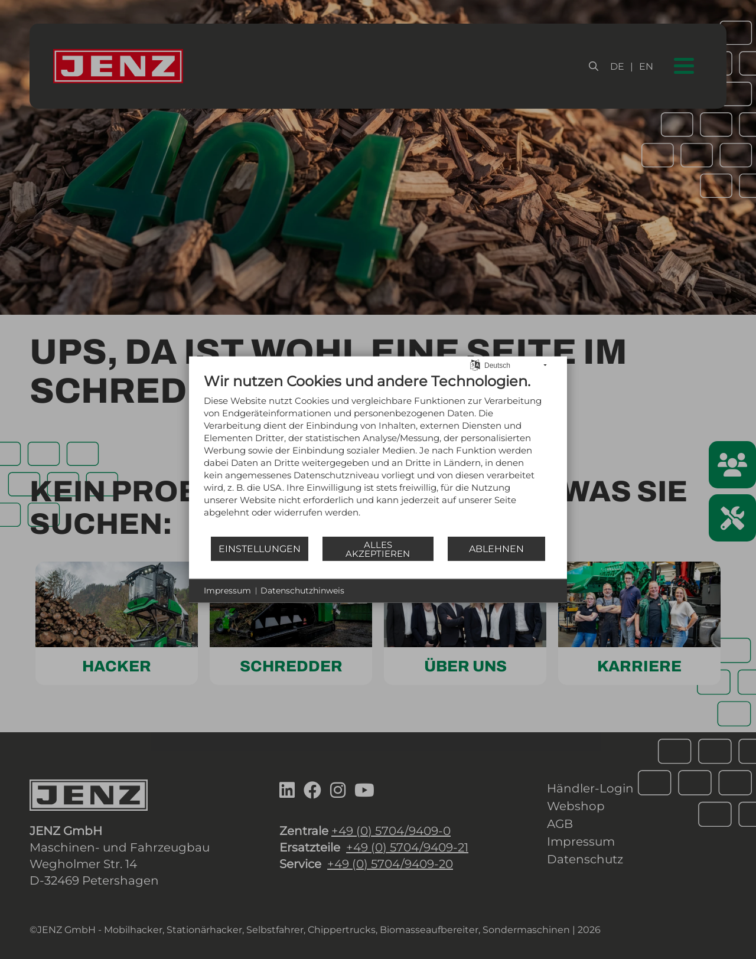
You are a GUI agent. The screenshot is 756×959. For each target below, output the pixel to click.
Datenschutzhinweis (302, 590)
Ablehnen (496, 548)
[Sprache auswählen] (475, 364)
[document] (378, 454)
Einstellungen (260, 548)
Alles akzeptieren (378, 549)
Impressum (227, 590)
